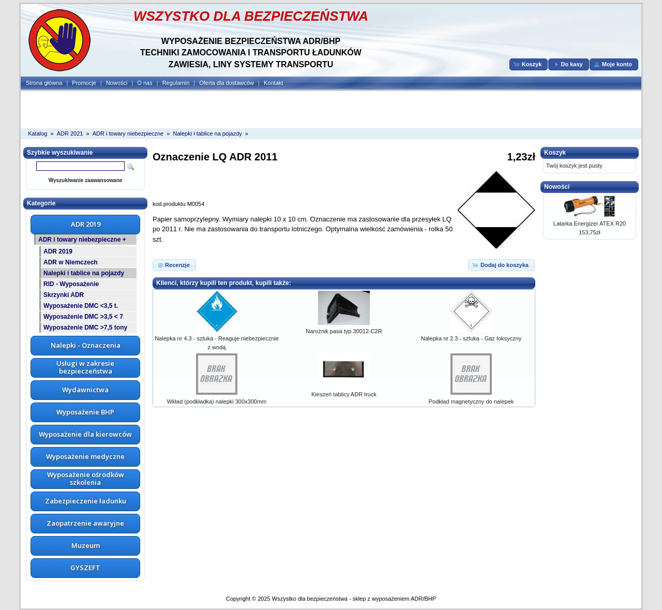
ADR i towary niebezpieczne (128, 133)
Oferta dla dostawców (226, 83)
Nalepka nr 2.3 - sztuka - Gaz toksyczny (471, 338)
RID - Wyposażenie (71, 284)
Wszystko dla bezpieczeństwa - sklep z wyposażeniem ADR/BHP (354, 599)
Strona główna (44, 83)
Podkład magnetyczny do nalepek (471, 401)
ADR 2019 (57, 251)
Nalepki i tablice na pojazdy (207, 133)
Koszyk (555, 152)
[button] (528, 64)
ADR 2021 (70, 133)
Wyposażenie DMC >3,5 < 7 (83, 316)
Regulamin (176, 83)
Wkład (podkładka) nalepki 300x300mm (217, 401)
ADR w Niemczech (70, 262)
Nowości (117, 83)
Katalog (37, 133)
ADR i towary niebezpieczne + (82, 239)
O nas (144, 83)
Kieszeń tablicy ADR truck (344, 394)
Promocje (84, 83)
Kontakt (273, 83)
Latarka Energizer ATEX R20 (589, 223)
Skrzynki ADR (63, 295)
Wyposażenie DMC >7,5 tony (85, 327)
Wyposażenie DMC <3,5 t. (80, 305)
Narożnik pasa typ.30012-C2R (344, 331)
